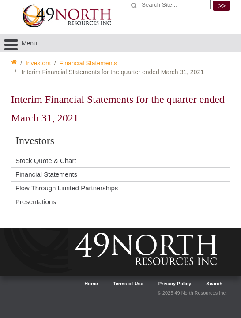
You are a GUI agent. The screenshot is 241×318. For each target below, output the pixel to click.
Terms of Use (128, 283)
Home (91, 283)
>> (222, 5)
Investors (38, 63)
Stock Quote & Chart (45, 160)
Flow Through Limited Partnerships (66, 188)
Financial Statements (88, 63)
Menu (20, 43)
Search (214, 283)
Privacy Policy (175, 283)
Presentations (35, 201)
